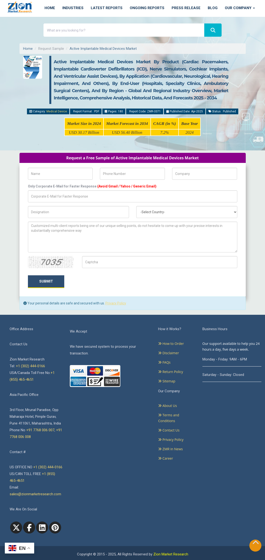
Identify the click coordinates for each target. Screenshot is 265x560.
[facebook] (29, 527)
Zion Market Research (170, 554)
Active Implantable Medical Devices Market (103, 48)
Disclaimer (168, 353)
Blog (213, 8)
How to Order (171, 343)
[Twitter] (16, 527)
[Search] (213, 30)
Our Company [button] (240, 8)
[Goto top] (255, 543)
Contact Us (168, 430)
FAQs (164, 362)
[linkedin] (42, 527)
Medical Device (56, 111)
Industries (73, 8)
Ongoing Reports (147, 8)
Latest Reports (107, 8)
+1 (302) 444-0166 (30, 366)
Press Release (186, 8)
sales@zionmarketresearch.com (35, 494)
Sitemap (166, 381)
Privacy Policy (115, 303)
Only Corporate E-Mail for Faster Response (92, 186)
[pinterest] (55, 527)
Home (50, 8)
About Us (167, 405)
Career (165, 458)
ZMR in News (170, 449)
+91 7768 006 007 (40, 430)
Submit (46, 281)
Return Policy (170, 371)
